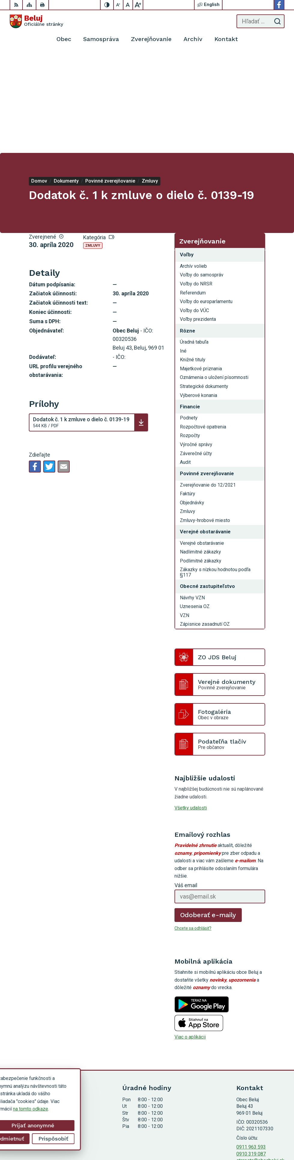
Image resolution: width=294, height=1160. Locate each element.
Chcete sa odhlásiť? (192, 827)
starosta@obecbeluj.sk (260, 1060)
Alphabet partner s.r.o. (261, 1129)
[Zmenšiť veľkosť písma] (118, 5)
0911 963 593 (251, 1046)
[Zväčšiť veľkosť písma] (138, 5)
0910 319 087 (251, 1053)
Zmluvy (92, 145)
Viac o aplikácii (190, 936)
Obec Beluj (273, 1136)
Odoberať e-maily (208, 814)
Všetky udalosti (190, 707)
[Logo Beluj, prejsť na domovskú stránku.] (36, 21)
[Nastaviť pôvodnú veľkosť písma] (128, 5)
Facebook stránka (255, 1066)
